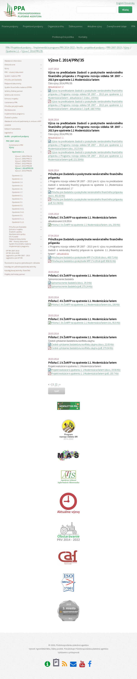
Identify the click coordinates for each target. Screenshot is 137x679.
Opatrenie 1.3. (17, 179)
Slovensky (130, 3)
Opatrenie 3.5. (17, 215)
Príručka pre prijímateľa (14, 106)
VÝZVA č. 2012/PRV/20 (23, 163)
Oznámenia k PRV (16, 145)
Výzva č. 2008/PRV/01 (23, 161)
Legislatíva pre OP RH (14, 258)
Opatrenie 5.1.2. (18, 222)
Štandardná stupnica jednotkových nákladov (22, 263)
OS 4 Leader (13, 236)
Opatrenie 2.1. (17, 195)
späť (56, 390)
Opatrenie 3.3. (17, 205)
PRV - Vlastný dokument (18, 241)
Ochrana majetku (11, 98)
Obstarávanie (10, 64)
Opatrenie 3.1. (17, 199)
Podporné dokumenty (13, 83)
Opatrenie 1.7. (17, 192)
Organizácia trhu (56, 26)
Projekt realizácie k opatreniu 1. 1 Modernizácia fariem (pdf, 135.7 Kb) (83, 373)
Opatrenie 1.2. (17, 175)
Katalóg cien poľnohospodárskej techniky (20, 266)
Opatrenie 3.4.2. (18, 212)
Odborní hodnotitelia (13, 129)
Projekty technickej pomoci (15, 274)
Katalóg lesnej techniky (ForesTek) (17, 270)
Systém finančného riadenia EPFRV (18, 87)
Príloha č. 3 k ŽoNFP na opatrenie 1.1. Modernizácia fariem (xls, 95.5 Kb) (84, 322)
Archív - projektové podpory (91, 47)
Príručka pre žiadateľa (13, 79)
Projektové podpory (33, 26)
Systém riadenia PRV (13, 76)
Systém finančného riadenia (20, 244)
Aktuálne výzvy (95, 26)
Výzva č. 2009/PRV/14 (23, 156)
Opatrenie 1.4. (17, 182)
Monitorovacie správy (17, 234)
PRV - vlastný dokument (14, 72)
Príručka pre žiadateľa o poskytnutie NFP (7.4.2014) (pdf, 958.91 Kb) (82, 261)
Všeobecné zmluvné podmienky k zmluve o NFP (23, 121)
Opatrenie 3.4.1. (18, 208)
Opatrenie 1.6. (17, 189)
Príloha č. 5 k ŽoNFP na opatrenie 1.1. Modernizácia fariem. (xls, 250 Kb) (84, 224)
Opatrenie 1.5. (17, 185)
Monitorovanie (10, 110)
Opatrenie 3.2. (17, 202)
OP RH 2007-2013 (12, 250)
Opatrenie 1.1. (13, 51)
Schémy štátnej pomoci (14, 91)
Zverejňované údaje (117, 26)
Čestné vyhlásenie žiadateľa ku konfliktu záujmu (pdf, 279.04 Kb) (80, 348)
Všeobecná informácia (13, 61)
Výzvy (126, 47)
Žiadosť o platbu (11, 117)
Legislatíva (9, 132)
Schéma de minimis (12, 95)
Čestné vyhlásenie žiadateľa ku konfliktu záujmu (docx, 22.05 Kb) (81, 344)
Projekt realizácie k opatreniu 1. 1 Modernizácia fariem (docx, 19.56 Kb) (84, 369)
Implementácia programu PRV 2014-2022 (54, 47)
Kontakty (83, 36)
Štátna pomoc (76, 26)
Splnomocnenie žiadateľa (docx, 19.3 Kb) (70, 282)
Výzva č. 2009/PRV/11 (23, 158)
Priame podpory (10, 26)
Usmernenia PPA (11, 102)
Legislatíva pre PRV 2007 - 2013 (18, 255)
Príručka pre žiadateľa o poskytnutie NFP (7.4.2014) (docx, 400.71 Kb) (83, 257)
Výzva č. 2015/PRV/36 (23, 170)
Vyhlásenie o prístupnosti (68, 652)
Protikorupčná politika (63, 36)
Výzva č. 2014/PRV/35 (32, 51)
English (119, 3)
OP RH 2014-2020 (12, 253)
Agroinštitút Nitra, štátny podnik (49, 648)
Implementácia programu (15, 113)
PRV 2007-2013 (114, 47)
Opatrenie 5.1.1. (18, 218)
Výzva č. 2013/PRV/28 (23, 166)
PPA (133, 26)
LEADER (8, 125)
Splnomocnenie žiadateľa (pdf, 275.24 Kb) (70, 286)
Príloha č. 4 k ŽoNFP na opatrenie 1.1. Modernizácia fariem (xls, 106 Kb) (84, 304)
